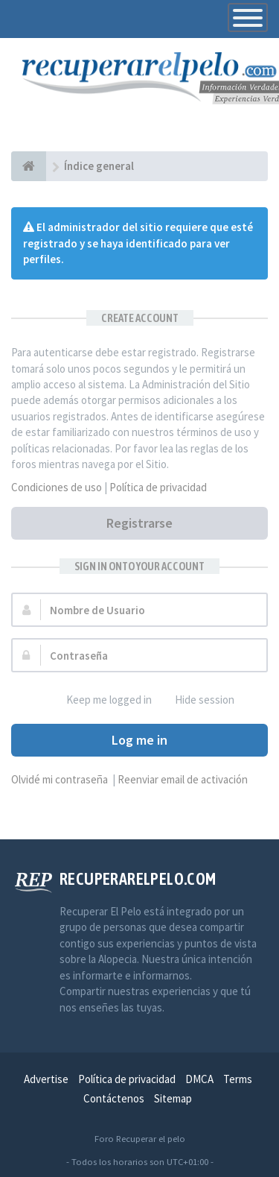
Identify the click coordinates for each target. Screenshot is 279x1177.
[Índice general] (28, 166)
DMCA (199, 1079)
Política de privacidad (158, 487)
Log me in (139, 739)
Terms (237, 1079)
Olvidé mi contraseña (59, 779)
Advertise (46, 1079)
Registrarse (139, 522)
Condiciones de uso (56, 487)
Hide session (196, 700)
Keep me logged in (101, 700)
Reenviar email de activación (183, 779)
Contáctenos (113, 1098)
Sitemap (173, 1098)
